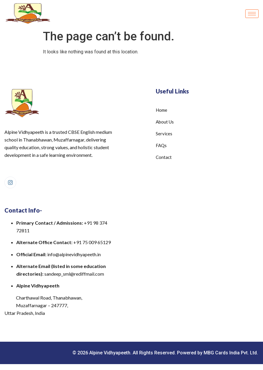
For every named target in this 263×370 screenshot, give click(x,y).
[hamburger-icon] (252, 13)
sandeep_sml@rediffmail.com (74, 274)
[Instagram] (10, 182)
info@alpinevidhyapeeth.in (74, 254)
